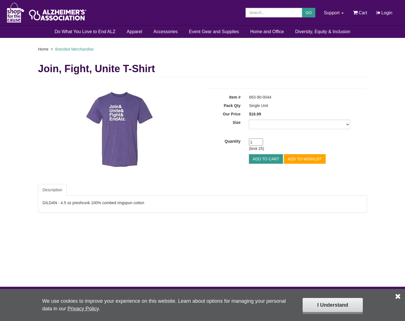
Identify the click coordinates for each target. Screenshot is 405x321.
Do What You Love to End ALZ (85, 31)
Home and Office (267, 31)
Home (43, 49)
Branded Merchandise (74, 49)
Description (52, 190)
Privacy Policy (83, 308)
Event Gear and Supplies (214, 31)
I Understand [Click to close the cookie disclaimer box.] (332, 305)
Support (333, 12)
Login (383, 12)
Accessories (166, 31)
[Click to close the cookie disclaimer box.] (398, 292)
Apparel (134, 31)
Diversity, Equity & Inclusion (322, 31)
